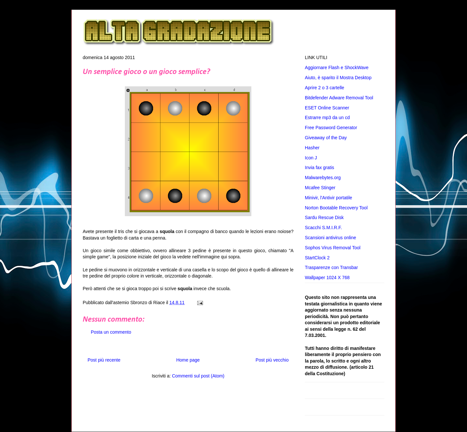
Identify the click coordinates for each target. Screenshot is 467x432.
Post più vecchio (272, 360)
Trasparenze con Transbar (331, 267)
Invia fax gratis (319, 167)
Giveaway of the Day (326, 137)
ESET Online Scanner (327, 107)
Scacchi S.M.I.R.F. (323, 227)
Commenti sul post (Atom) (198, 375)
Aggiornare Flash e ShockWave (336, 67)
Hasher (312, 147)
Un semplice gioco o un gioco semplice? (146, 72)
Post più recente (104, 360)
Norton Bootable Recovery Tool (336, 207)
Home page (187, 360)
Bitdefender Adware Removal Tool (339, 97)
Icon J (311, 157)
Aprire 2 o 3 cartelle (324, 87)
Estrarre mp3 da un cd (327, 117)
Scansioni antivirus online (330, 237)
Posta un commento (111, 332)
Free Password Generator (331, 127)
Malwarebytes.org (323, 177)
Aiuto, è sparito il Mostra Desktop (338, 77)
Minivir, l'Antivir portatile (328, 197)
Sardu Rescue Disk (324, 217)
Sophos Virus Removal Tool (332, 247)
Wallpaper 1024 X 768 (327, 277)
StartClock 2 (317, 257)
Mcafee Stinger (320, 187)
